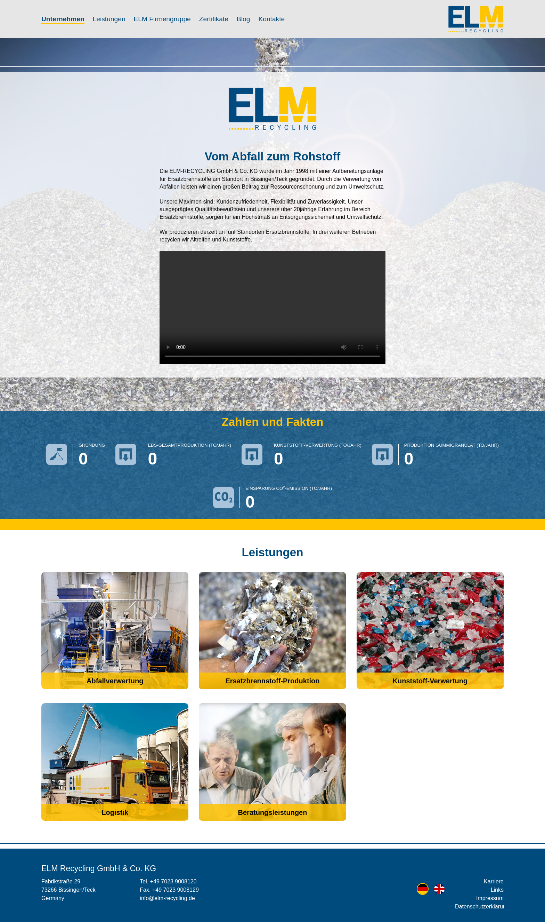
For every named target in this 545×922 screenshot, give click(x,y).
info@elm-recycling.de (167, 898)
